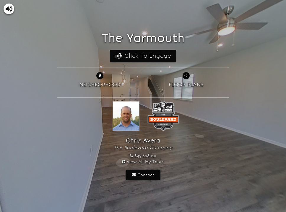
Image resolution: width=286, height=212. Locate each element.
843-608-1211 (145, 155)
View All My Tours (145, 161)
